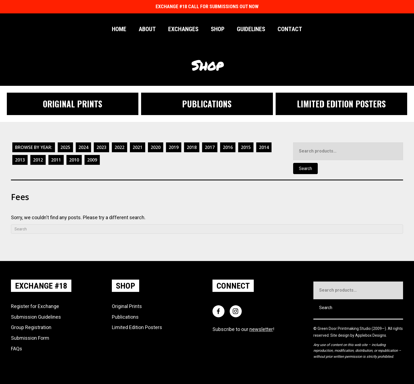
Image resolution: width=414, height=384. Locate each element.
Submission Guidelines (36, 317)
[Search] (207, 229)
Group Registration (31, 327)
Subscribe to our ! (243, 329)
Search (305, 168)
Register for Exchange (35, 306)
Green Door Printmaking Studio (344, 328)
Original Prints (127, 306)
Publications (125, 317)
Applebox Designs (370, 335)
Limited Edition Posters (137, 327)
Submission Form (30, 338)
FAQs (16, 348)
